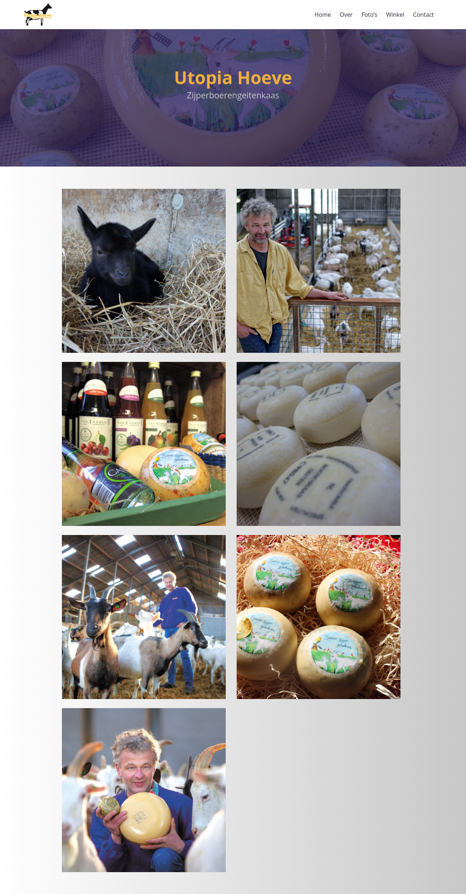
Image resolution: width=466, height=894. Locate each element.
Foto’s (370, 15)
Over (346, 15)
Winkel (395, 15)
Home (323, 15)
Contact (423, 15)
